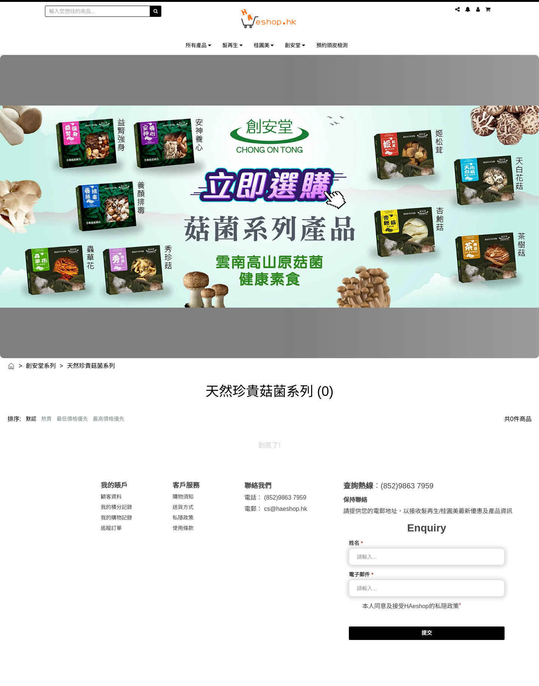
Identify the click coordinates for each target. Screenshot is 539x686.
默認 (31, 419)
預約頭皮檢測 (332, 45)
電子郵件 (361, 574)
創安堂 (295, 45)
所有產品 (198, 45)
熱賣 (46, 419)
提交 (426, 633)
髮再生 (232, 45)
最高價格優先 (108, 419)
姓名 (356, 543)
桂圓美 (264, 45)
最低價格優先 (72, 419)
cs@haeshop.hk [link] (285, 509)
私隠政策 (447, 606)
